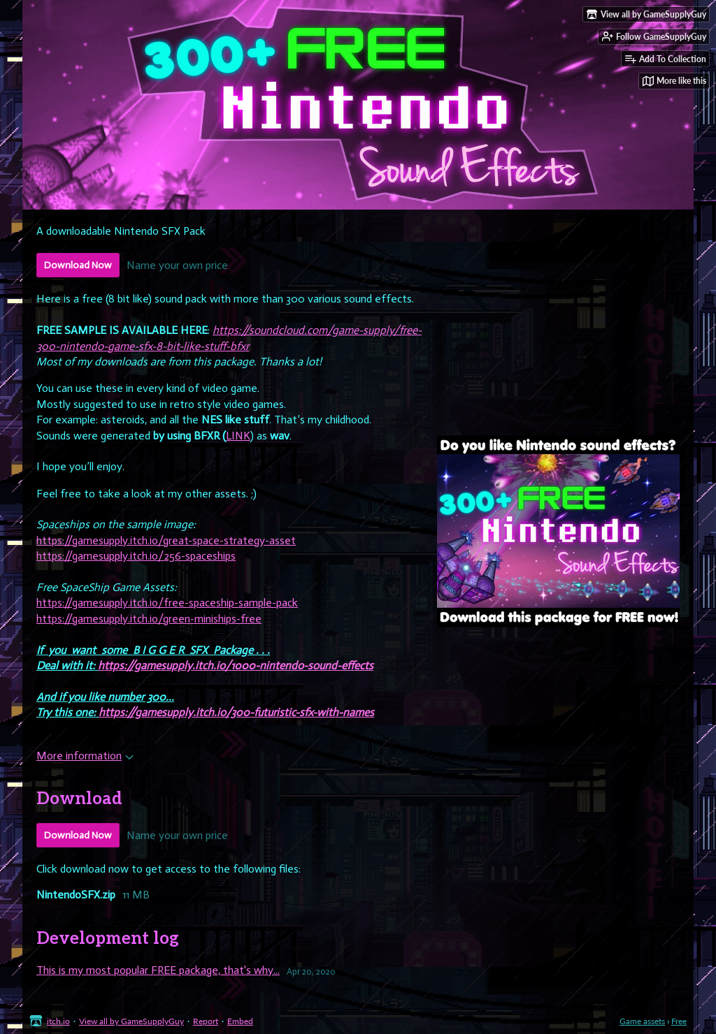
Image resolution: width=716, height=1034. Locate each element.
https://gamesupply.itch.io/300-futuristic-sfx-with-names (236, 712)
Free (679, 1021)
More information (85, 755)
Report (205, 1021)
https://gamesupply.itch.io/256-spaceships (136, 555)
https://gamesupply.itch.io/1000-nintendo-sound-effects (235, 665)
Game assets (642, 1021)
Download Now (78, 265)
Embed (240, 1021)
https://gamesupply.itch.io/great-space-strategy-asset (166, 540)
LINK (238, 435)
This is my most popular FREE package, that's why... (158, 970)
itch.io (58, 1021)
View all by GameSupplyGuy (131, 1021)
